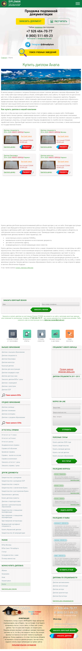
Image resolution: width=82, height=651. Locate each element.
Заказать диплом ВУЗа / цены (12, 379)
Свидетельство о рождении (11, 478)
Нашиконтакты (69, 340)
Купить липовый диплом (61, 451)
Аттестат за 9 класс (9, 438)
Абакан (4, 571)
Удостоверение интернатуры (12, 521)
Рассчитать (60, 21)
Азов (3, 577)
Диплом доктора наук (9, 376)
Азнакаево (5, 574)
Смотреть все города (9, 589)
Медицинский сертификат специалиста (11, 525)
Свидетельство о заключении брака (14, 488)
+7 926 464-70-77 (39, 31)
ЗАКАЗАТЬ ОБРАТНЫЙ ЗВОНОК (64, 632)
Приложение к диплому (10, 495)
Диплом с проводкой (9, 383)
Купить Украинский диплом (11, 530)
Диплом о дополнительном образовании (11, 506)
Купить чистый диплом (61, 454)
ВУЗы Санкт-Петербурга (10, 548)
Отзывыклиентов (41, 340)
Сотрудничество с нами (10, 555)
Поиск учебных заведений (42, 52)
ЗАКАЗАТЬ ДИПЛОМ (64, 638)
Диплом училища (8, 407)
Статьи (4, 552)
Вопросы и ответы (26, 340)
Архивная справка (8, 452)
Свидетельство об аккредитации (13, 533)
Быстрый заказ (26, 136)
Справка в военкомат (9, 459)
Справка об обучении (9, 449)
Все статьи (66, 463)
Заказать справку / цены (10, 466)
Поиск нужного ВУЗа (13, 395)
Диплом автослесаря (60, 588)
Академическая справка (10, 445)
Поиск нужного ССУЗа (13, 423)
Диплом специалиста (9, 356)
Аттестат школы (7, 442)
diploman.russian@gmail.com (54, 320)
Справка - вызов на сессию (11, 455)
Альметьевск (6, 581)
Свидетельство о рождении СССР (13, 481)
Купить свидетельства (61, 448)
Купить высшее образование (63, 458)
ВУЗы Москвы (6, 545)
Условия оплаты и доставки (55, 340)
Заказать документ (30, 21)
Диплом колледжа (8, 414)
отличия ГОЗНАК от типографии (12, 340)
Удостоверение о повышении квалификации (12, 516)
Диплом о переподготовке (11, 501)
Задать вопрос (66, 512)
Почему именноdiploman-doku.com (66, 370)
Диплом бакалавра (8, 359)
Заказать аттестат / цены (11, 462)
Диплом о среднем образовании (13, 417)
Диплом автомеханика (61, 584)
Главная (4, 58)
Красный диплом (8, 366)
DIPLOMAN (21, 610)
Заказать (27, 147)
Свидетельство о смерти (10, 484)
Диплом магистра (8, 362)
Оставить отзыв (66, 572)
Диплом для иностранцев (11, 369)
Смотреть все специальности (63, 603)
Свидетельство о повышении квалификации (12, 511)
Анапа (4, 584)
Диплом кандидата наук (10, 373)
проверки (38, 27)
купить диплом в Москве (24, 268)
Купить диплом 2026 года (62, 444)
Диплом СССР (6, 390)
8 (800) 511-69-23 (39, 36)
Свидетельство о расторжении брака (15, 491)
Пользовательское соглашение (24, 647)
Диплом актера (58, 591)
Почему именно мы (8, 559)
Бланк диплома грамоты (10, 498)
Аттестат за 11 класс (9, 435)
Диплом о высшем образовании (13, 352)
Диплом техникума (8, 411)
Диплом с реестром (9, 386)
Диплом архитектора (60, 595)
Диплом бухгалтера (60, 598)
